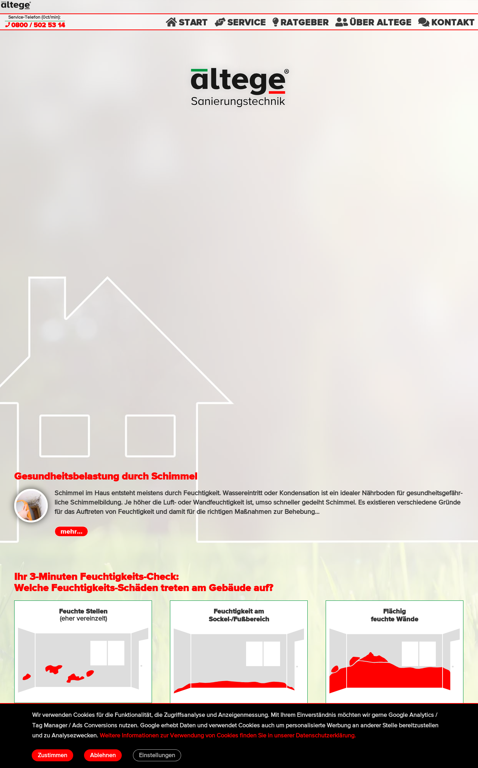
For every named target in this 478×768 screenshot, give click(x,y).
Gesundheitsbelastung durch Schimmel (105, 476)
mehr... (71, 531)
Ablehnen (103, 755)
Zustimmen (52, 755)
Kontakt (446, 21)
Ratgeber (300, 21)
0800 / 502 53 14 (35, 25)
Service (240, 21)
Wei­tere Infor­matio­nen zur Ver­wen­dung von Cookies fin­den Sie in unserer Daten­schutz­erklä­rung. (228, 736)
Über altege (373, 21)
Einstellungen (157, 755)
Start (187, 21)
